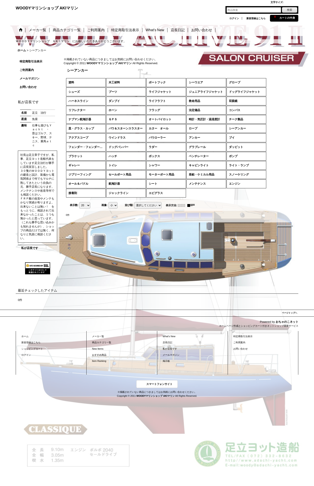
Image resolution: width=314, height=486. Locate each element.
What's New (169, 336)
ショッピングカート (32, 348)
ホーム (25, 336)
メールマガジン (29, 78)
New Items (97, 348)
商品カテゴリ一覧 (101, 342)
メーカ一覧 (98, 336)
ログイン (234, 18)
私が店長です (29, 248)
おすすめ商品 (99, 355)
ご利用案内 (27, 70)
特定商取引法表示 (31, 61)
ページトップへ (289, 313)
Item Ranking (99, 361)
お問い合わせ (28, 87)
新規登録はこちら (256, 18)
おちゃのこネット (287, 321)
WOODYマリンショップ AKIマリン (47, 8)
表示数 (74, 205)
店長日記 (167, 342)
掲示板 (166, 361)
